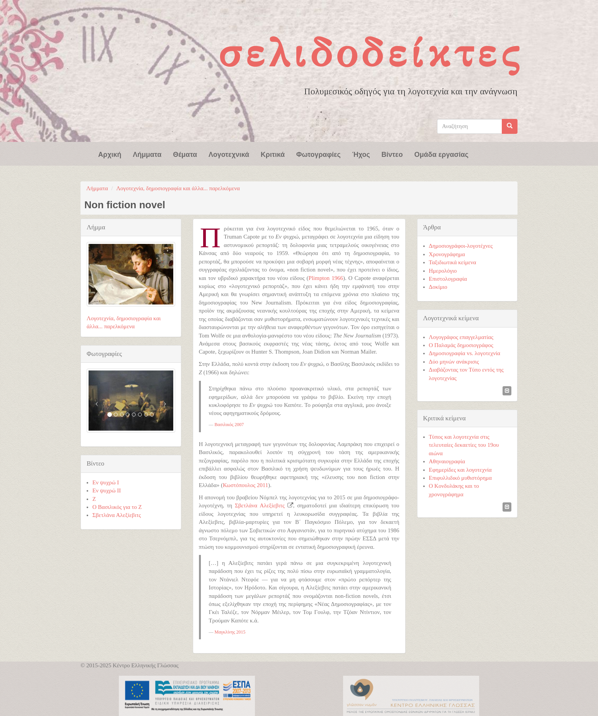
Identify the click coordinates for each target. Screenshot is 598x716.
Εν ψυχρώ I (105, 482)
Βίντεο (392, 154)
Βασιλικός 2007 (229, 424)
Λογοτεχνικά (229, 154)
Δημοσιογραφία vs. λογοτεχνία (464, 353)
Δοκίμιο (438, 287)
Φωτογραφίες (318, 154)
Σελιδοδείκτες (371, 53)
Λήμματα (147, 154)
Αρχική (110, 154)
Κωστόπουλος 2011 (245, 485)
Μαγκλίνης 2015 (230, 632)
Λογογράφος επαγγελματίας (461, 337)
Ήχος (361, 154)
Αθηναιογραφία (447, 461)
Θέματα (185, 154)
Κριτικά (273, 154)
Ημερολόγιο (443, 271)
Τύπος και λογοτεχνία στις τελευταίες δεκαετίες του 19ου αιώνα (464, 445)
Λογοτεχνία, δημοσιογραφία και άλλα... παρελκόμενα (178, 188)
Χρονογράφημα (447, 254)
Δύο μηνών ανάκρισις (454, 362)
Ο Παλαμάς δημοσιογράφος (461, 345)
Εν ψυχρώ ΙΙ (106, 490)
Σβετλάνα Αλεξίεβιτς (260, 505)
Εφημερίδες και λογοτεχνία (460, 470)
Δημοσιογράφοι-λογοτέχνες (461, 246)
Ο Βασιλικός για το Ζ (117, 507)
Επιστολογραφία (448, 279)
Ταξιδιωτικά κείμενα (452, 262)
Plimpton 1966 (326, 278)
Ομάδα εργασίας (441, 154)
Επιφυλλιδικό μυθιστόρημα (460, 478)
